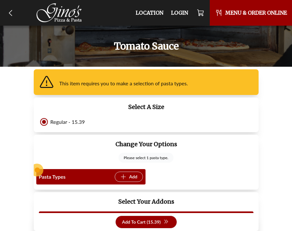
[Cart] (201, 13)
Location (149, 13)
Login (179, 13)
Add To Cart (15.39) (145, 222)
